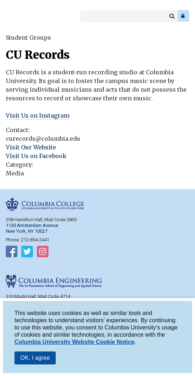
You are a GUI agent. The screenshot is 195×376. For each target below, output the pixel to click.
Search (172, 16)
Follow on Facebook (11, 253)
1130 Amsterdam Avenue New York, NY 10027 (32, 228)
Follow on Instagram (42, 253)
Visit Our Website (31, 147)
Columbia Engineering (21, 15)
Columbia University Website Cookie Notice (74, 342)
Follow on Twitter (27, 253)
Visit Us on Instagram (37, 115)
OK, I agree (35, 358)
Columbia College (11, 15)
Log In (183, 16)
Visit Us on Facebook (36, 155)
